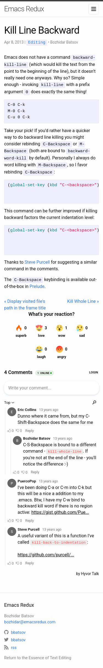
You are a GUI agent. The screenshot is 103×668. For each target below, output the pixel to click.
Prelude (37, 282)
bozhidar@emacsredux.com (29, 616)
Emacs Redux (24, 9)
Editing (36, 42)
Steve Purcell (37, 258)
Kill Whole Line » (83, 297)
